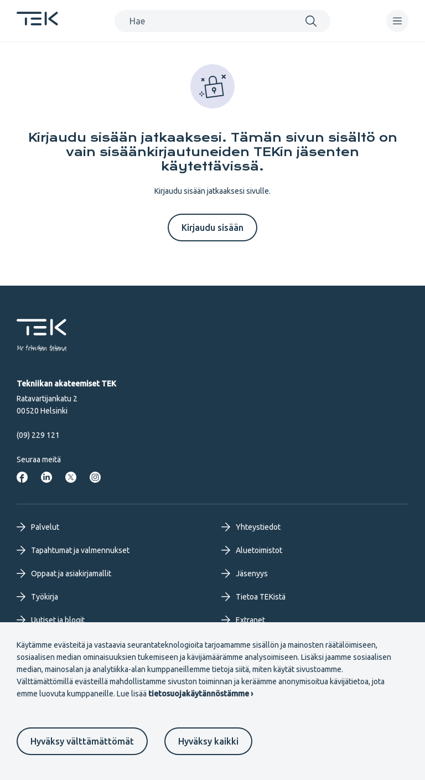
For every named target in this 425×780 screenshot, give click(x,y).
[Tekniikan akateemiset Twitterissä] (70, 477)
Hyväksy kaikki (208, 741)
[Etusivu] (37, 22)
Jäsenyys (244, 573)
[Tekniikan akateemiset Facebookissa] (22, 477)
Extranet (243, 620)
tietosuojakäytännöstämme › (200, 693)
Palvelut (38, 527)
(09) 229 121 (38, 435)
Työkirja (37, 596)
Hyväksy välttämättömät (82, 741)
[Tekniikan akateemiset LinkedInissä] (46, 477)
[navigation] (397, 21)
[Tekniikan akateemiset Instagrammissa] (95, 477)
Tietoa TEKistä (253, 596)
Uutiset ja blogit (51, 620)
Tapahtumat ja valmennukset (73, 550)
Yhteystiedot (251, 527)
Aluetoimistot (251, 550)
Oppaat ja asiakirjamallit (64, 573)
